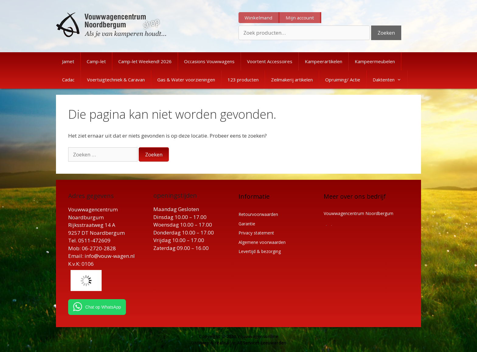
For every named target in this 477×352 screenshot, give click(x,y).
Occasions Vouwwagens (209, 61)
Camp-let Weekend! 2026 (145, 61)
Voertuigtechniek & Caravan (116, 80)
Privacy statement (256, 233)
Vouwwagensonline (257, 336)
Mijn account (300, 18)
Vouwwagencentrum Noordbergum (358, 213)
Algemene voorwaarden (262, 242)
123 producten (243, 80)
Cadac (68, 80)
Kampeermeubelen (375, 61)
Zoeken (386, 32)
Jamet (68, 61)
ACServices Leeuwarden (261, 343)
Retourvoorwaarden (258, 214)
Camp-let (96, 61)
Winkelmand (258, 18)
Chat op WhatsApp (103, 307)
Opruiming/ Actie (342, 80)
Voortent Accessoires (269, 61)
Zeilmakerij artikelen (292, 80)
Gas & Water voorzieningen (186, 80)
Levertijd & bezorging (259, 251)
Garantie (246, 224)
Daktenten (390, 79)
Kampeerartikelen (323, 61)
